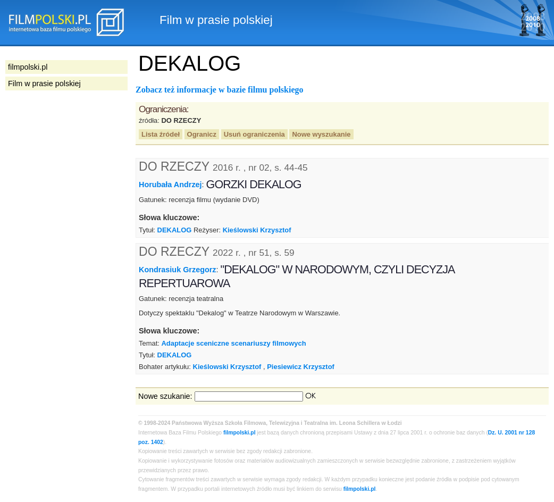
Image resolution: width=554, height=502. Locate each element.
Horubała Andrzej (170, 184)
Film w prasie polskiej (44, 83)
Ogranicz (201, 134)
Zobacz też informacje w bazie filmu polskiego (220, 89)
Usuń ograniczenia (254, 134)
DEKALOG (174, 230)
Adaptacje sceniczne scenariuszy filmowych (233, 343)
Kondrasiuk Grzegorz (177, 269)
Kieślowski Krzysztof (257, 230)
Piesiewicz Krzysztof (300, 367)
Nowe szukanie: (165, 396)
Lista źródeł (160, 134)
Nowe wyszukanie (321, 134)
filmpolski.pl (239, 433)
